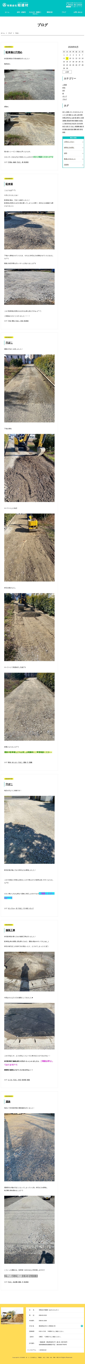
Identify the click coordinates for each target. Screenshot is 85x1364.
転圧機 (15, 1282)
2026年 (66, 164)
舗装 (28, 1080)
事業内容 (50, 12)
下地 (9, 321)
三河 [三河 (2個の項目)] (67, 115)
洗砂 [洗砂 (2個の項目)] (65, 123)
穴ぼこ (19, 162)
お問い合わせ (78, 12)
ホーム (7, 12)
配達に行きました (70, 159)
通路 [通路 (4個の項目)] (65, 129)
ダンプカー (11, 908)
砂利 (65, 153)
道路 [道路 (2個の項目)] (68, 129)
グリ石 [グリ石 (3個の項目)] (75, 112)
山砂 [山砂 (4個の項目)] (73, 118)
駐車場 (26, 162)
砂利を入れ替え (69, 147)
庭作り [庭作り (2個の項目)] (79, 118)
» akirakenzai (42, 1350)
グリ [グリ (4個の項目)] (71, 112)
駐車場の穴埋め (14, 52)
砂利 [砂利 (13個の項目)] (81, 123)
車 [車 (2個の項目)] (63, 129)
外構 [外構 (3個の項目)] (81, 115)
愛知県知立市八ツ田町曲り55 (47, 1326)
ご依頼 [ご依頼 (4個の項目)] (67, 112)
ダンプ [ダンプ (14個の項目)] (79, 112)
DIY (63, 90)
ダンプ (31, 908)
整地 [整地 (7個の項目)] (72, 120)
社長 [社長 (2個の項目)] (67, 126)
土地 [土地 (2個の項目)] (75, 115)
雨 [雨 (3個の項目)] (80, 129)
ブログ (64, 12)
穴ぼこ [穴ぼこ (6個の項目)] (72, 126)
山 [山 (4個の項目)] (70, 118)
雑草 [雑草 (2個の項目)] (78, 129)
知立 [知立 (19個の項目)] (70, 123)
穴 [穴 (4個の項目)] (69, 126)
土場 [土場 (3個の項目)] (78, 115)
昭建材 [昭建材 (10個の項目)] (77, 120)
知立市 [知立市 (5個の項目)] (74, 123)
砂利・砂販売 (21, 12)
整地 (13, 321)
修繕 (14, 162)
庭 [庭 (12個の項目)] (75, 118)
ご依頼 (64, 85)
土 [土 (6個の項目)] (72, 115)
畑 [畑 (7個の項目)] (68, 123)
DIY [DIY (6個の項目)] (63, 112)
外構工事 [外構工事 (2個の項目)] (65, 118)
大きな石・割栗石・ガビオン (35, 13)
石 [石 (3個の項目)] (77, 123)
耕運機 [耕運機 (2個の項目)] (77, 126)
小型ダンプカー (69, 142)
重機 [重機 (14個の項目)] (75, 129)
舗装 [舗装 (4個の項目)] (80, 126)
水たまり (14, 762)
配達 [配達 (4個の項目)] (71, 129)
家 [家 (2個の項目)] (69, 118)
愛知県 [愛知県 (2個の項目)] (69, 120)
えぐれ (10, 1080)
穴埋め (10, 162)
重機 (30, 762)
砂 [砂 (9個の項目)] (79, 123)
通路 (24, 762)
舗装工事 (10, 930)
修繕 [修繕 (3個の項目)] (70, 115)
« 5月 (67, 72)
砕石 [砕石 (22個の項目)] (63, 126)
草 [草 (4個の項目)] (83, 126)
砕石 (21, 321)
